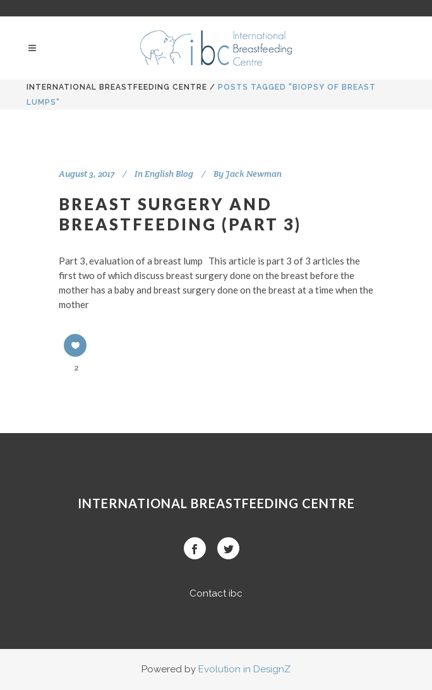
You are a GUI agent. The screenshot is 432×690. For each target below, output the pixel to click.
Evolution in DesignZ (244, 669)
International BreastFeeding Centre (117, 87)
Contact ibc (216, 593)
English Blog (169, 173)
